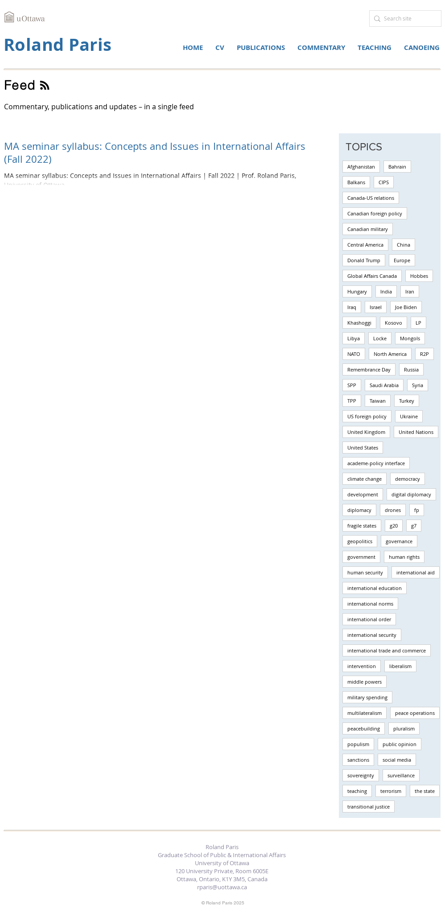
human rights (404, 556)
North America (390, 354)
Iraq (351, 307)
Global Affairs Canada (372, 275)
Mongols (410, 338)
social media (397, 759)
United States (362, 447)
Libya (353, 338)
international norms (370, 603)
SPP (351, 385)
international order (369, 619)
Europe (402, 260)
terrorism (390, 791)
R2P (424, 354)
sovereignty (360, 775)
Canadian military (367, 229)
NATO (353, 354)
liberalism (400, 666)
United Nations (416, 432)
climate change (364, 478)
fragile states (361, 525)
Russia (411, 369)
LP (418, 322)
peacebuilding (363, 728)
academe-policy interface (376, 463)
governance (399, 541)
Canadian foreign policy (374, 213)
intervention (361, 666)
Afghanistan (361, 166)
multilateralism (364, 713)
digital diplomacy (411, 494)
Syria (417, 385)
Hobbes (419, 275)
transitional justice (368, 806)
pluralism (404, 728)
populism (358, 744)
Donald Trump (363, 260)
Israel (376, 307)
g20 (394, 525)
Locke (380, 338)
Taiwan (378, 400)
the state (425, 791)
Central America (365, 244)
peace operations (415, 713)
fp (416, 510)
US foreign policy (367, 416)
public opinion (399, 744)
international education (374, 588)
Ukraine (409, 416)
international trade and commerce (386, 650)
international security (371, 634)
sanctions (358, 759)
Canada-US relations (370, 197)
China (403, 244)
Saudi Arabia (384, 385)
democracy (407, 478)
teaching (357, 791)
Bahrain (397, 166)
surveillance (401, 775)
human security (365, 572)
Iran (409, 291)
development (362, 494)
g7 (413, 525)
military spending (367, 697)
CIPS (384, 182)
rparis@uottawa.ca (222, 887)
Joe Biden (406, 307)
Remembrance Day (369, 369)
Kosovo (393, 322)
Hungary (357, 291)
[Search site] (403, 18)
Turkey (406, 400)
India (386, 291)
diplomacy (359, 510)
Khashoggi (359, 322)
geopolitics (359, 541)
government (361, 556)
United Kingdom (366, 432)
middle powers (364, 681)
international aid (415, 572)
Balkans (356, 182)
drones (393, 510)
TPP (351, 400)
